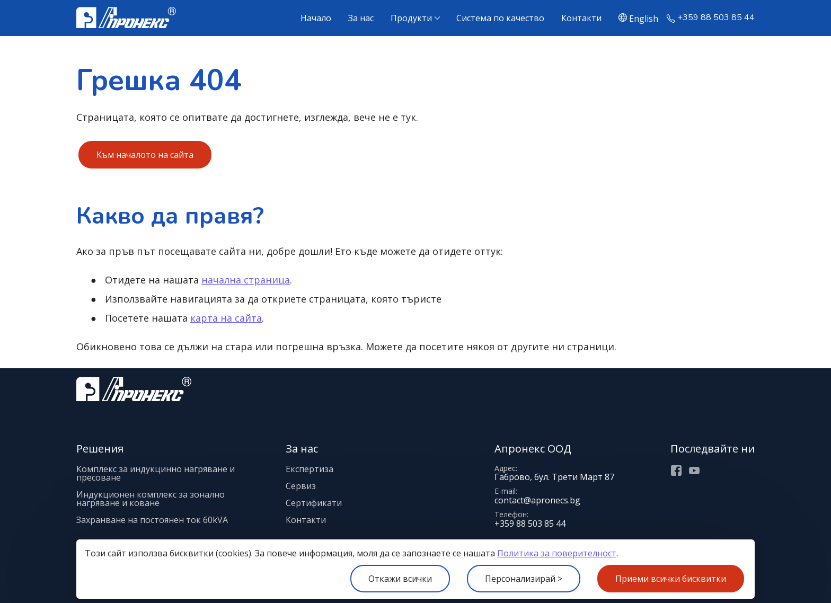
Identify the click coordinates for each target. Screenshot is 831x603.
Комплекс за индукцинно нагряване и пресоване (155, 473)
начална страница (245, 279)
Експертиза (309, 469)
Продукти (411, 18)
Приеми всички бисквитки (670, 578)
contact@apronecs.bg (537, 500)
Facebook (676, 470)
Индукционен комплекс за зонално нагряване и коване (150, 499)
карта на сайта (226, 318)
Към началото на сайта (144, 155)
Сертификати (314, 503)
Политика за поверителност (556, 553)
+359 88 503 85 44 (716, 17)
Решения (99, 448)
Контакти (581, 18)
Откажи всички (400, 578)
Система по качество (500, 18)
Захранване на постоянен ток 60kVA (152, 520)
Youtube (694, 470)
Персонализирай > (523, 578)
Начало (315, 18)
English (643, 18)
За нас (361, 18)
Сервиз (301, 486)
